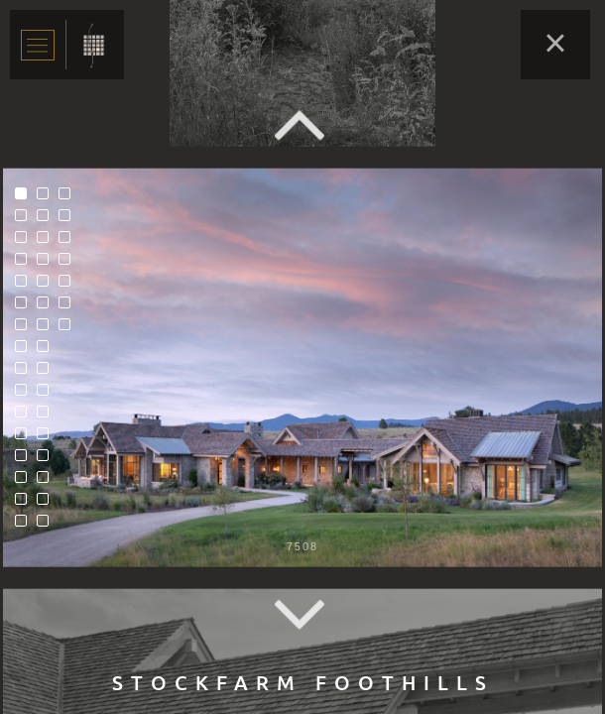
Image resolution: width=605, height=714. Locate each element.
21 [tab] (48, 286)
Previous (302, 124)
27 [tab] (48, 416)
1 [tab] (26, 198)
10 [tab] (26, 395)
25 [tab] (48, 373)
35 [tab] (69, 242)
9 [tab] (26, 373)
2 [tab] (26, 220)
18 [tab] (48, 220)
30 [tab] (48, 482)
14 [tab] (26, 482)
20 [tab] (48, 264)
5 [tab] (26, 286)
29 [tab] (48, 460)
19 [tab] (48, 242)
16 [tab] (26, 526)
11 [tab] (26, 416)
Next (302, 615)
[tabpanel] (302, 367)
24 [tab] (48, 351)
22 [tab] (48, 307)
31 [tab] (48, 504)
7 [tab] (26, 329)
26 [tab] (48, 395)
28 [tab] (48, 438)
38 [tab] (69, 307)
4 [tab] (26, 264)
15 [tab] (26, 504)
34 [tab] (69, 220)
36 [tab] (69, 264)
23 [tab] (48, 329)
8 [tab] (26, 351)
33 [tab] (69, 198)
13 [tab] (26, 460)
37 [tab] (69, 286)
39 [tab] (69, 329)
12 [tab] (26, 438)
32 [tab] (48, 526)
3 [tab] (26, 242)
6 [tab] (26, 307)
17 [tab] (48, 198)
